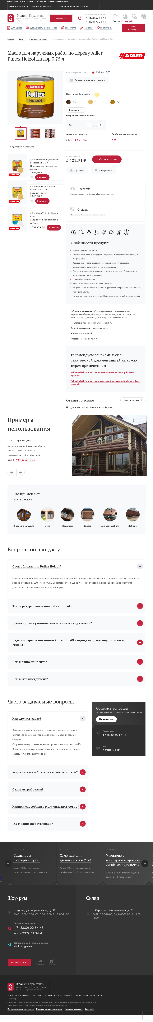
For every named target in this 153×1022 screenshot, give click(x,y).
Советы (30, 1)
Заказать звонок (18, 969)
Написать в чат (112, 753)
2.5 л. (77, 140)
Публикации (41, 1)
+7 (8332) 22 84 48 (95, 17)
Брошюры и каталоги (73, 1015)
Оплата (82, 209)
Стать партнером (133, 28)
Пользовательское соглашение (20, 1015)
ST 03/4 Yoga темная (23, 459)
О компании (12, 1)
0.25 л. (115, 140)
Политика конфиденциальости (49, 1015)
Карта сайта (89, 1015)
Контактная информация (58, 1)
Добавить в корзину (107, 159)
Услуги (22, 1)
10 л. (85, 140)
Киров (129, 20)
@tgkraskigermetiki (24, 953)
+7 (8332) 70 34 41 (94, 21)
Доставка (84, 189)
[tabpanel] (109, 445)
